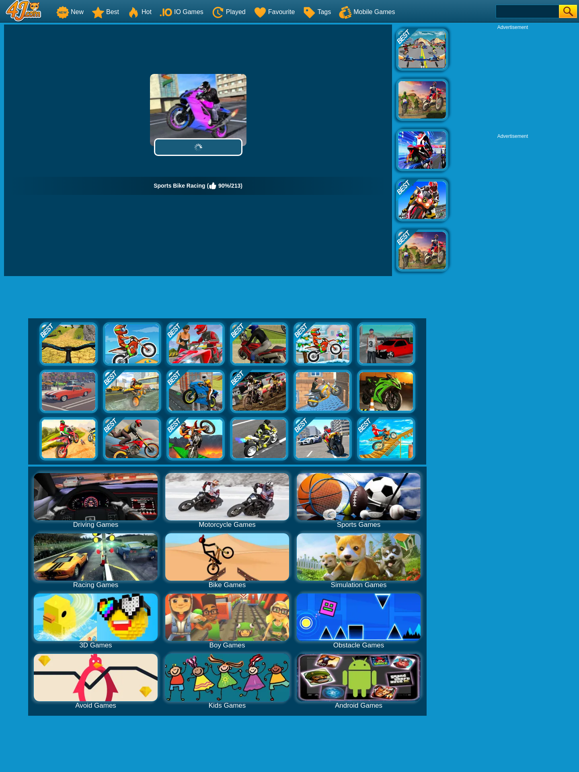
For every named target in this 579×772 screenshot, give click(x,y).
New (70, 11)
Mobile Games (367, 11)
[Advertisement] (512, 81)
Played (228, 11)
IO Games (181, 11)
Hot (139, 11)
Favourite (274, 11)
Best (105, 11)
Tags (317, 11)
